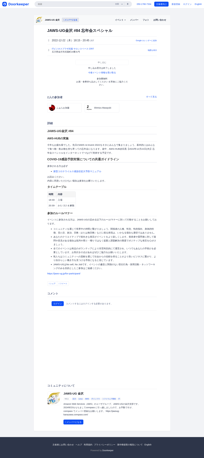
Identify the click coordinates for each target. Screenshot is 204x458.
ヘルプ (79, 444)
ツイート (63, 284)
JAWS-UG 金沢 (52, 20)
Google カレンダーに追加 (146, 40)
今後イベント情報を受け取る (102, 72)
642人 (67, 399)
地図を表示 (152, 50)
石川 (74, 399)
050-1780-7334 (144, 4)
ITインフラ (96, 399)
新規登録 (176, 4)
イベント (120, 20)
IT (119, 399)
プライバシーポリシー (104, 444)
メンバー (134, 20)
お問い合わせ (159, 20)
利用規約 (88, 444)
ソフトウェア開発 (109, 399)
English (198, 4)
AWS (87, 399)
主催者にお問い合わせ (63, 444)
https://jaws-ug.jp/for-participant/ (63, 273)
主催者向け (161, 4)
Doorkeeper (107, 450)
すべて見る (151, 96)
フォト (146, 20)
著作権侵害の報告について (130, 444)
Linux (81, 399)
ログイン (187, 4)
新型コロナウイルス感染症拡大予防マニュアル (77, 171)
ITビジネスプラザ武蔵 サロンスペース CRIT (73, 49)
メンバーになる (70, 20)
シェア (52, 284)
